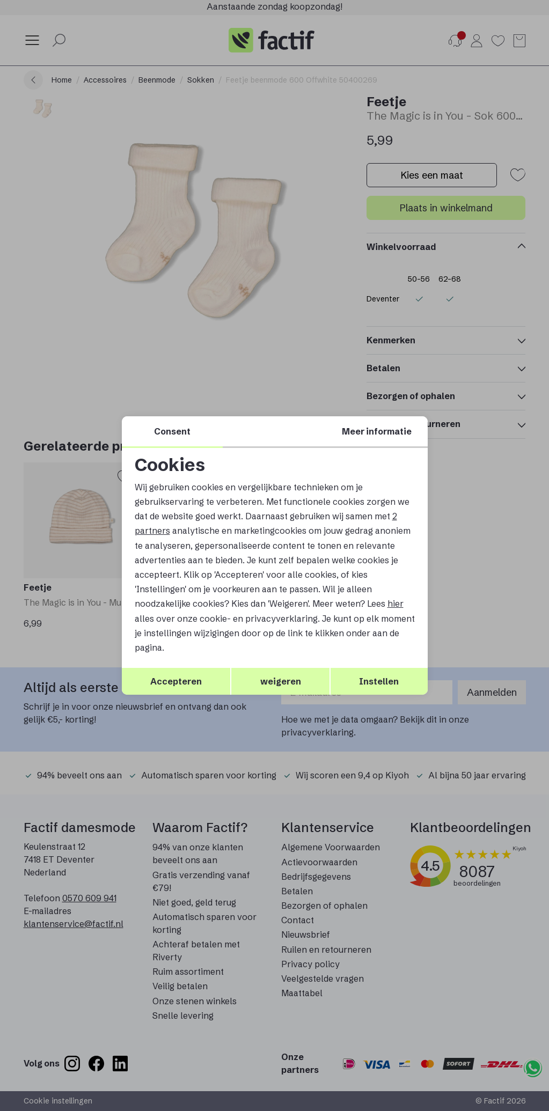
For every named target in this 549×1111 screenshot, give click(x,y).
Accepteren (176, 681)
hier (395, 603)
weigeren (280, 681)
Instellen (379, 681)
